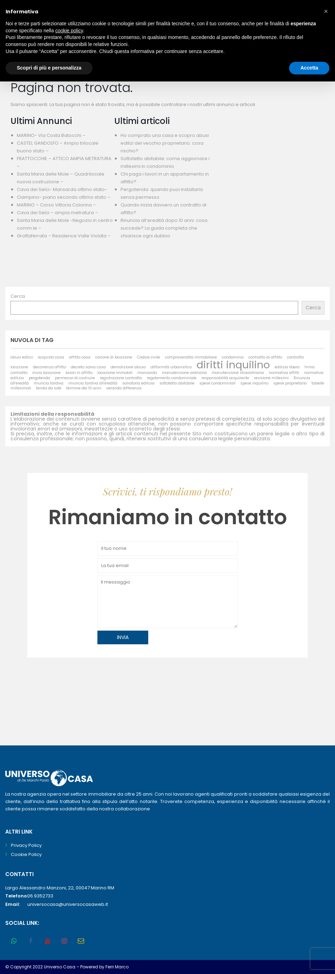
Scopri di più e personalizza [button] (49, 68)
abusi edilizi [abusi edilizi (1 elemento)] (22, 357)
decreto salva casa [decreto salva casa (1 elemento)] (88, 367)
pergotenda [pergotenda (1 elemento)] (39, 378)
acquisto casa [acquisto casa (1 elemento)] (51, 357)
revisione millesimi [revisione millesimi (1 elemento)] (271, 378)
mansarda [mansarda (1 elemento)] (147, 372)
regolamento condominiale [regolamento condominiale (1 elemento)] (172, 378)
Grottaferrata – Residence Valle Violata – (64, 235)
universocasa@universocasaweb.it (67, 904)
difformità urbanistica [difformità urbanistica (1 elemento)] (171, 367)
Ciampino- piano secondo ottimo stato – (63, 197)
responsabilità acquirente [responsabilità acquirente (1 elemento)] (225, 378)
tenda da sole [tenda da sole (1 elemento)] (48, 388)
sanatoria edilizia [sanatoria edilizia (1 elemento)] (138, 383)
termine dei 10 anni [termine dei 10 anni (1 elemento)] (83, 388)
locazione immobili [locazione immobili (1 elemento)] (114, 372)
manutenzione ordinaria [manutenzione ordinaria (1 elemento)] (184, 372)
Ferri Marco (117, 967)
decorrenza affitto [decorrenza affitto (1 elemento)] (49, 367)
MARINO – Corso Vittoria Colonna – (56, 205)
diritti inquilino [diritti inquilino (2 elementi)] (233, 364)
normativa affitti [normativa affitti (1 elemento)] (284, 372)
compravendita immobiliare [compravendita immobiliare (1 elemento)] (191, 357)
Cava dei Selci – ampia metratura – (57, 212)
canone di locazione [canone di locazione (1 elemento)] (113, 357)
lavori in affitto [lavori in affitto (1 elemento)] (79, 372)
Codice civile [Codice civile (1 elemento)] (148, 357)
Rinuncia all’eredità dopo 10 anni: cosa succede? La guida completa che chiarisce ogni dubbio (164, 228)
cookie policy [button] (69, 30)
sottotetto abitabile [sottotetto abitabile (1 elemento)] (176, 383)
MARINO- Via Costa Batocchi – (51, 135)
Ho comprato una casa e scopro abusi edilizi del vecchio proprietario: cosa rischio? (165, 143)
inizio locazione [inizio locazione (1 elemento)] (46, 372)
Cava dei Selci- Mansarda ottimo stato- (62, 189)
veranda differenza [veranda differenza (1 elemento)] (124, 388)
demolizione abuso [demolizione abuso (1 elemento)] (128, 367)
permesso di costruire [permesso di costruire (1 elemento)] (75, 378)
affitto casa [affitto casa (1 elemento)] (79, 357)
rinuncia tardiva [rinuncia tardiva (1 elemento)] (48, 383)
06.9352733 (40, 896)
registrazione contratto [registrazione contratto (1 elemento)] (121, 378)
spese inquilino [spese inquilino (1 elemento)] (254, 383)
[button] (325, 11)
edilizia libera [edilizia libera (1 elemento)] (287, 367)
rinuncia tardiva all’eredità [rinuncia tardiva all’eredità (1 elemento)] (92, 383)
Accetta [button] (309, 68)
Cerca (18, 296)
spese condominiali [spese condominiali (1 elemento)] (217, 383)
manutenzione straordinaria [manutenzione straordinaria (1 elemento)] (238, 372)
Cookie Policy (26, 854)
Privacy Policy (26, 845)
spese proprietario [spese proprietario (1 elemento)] (290, 383)
